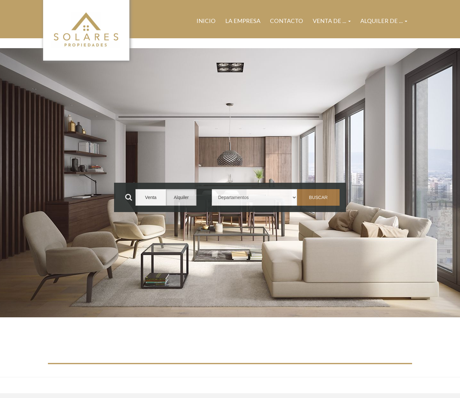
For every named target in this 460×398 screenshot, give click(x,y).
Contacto (286, 20)
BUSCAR (318, 197)
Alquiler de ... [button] (383, 20)
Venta (151, 197)
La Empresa (242, 20)
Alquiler (181, 197)
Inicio (206, 20)
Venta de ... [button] (332, 20)
